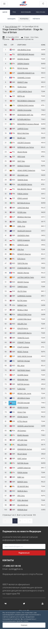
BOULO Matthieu (23, 133)
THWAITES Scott (23, 338)
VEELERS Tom (22, 324)
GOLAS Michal (22, 152)
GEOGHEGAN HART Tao (25, 115)
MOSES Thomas (22, 352)
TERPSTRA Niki (22, 263)
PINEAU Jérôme (22, 194)
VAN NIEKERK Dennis (24, 184)
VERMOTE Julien (22, 245)
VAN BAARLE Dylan (24, 50)
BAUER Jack (21, 138)
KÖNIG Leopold (22, 198)
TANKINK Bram (22, 180)
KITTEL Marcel (22, 421)
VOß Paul (20, 249)
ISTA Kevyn (21, 259)
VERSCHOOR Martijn (24, 333)
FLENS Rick (21, 389)
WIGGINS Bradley (23, 59)
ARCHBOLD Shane (23, 398)
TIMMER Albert (22, 287)
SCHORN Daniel (22, 375)
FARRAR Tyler (22, 305)
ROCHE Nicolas (22, 68)
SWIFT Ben (21, 161)
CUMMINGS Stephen (24, 296)
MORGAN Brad (22, 510)
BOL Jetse (20, 365)
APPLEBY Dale (22, 440)
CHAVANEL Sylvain (24, 78)
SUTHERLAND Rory (24, 119)
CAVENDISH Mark (23, 235)
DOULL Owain (22, 222)
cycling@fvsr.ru (16, 569)
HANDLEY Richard (23, 166)
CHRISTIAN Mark (23, 208)
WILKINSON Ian (22, 505)
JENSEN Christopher (24, 110)
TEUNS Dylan (21, 87)
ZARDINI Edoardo (23, 64)
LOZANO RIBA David (24, 319)
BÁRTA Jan (21, 96)
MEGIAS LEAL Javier (24, 393)
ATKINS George (22, 417)
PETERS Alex (21, 212)
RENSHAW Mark (22, 380)
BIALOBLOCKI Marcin (24, 189)
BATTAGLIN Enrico (23, 203)
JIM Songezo (21, 431)
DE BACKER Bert (23, 486)
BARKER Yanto (22, 482)
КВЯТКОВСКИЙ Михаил (25, 54)
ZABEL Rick (21, 226)
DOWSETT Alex (22, 82)
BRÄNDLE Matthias (24, 217)
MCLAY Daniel (22, 454)
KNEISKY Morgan (23, 273)
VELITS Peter (22, 291)
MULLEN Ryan (22, 445)
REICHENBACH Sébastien (26, 101)
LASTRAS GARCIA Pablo (25, 277)
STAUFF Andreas (23, 347)
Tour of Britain (11, 27)
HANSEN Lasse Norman (25, 426)
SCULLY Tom (21, 412)
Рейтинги (36, 19)
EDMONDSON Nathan (24, 449)
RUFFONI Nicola (22, 463)
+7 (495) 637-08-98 (12, 566)
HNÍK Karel (21, 156)
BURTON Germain (23, 384)
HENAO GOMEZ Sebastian (26, 170)
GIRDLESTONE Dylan (24, 314)
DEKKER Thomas (23, 282)
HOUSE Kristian (22, 407)
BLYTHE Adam (22, 300)
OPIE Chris (21, 496)
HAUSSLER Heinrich (24, 231)
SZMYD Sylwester (23, 240)
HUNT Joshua (22, 458)
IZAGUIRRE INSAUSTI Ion (25, 73)
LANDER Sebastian (24, 468)
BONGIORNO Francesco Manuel (28, 124)
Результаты (24, 19)
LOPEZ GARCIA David (24, 91)
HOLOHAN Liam (22, 175)
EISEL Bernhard (22, 500)
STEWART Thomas (23, 342)
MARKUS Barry (22, 491)
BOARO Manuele (23, 435)
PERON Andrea (22, 472)
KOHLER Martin (22, 328)
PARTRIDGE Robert (23, 370)
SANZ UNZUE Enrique (24, 356)
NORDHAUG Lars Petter (25, 147)
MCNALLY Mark (22, 310)
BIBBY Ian (20, 477)
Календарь (12, 19)
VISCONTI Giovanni (24, 143)
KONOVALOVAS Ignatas (25, 105)
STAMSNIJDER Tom (24, 268)
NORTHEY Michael (23, 361)
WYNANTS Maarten (24, 254)
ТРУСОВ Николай (23, 403)
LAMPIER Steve (22, 129)
